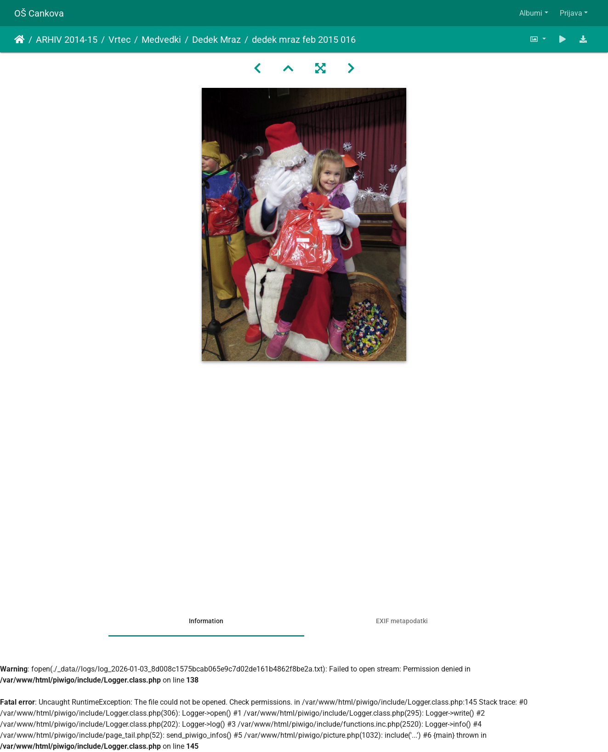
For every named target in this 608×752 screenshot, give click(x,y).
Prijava (571, 13)
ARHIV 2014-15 (66, 39)
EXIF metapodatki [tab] (402, 621)
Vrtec (119, 39)
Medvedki (161, 39)
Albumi (530, 13)
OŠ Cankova (39, 13)
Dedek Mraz (216, 39)
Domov (19, 39)
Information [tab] (206, 621)
